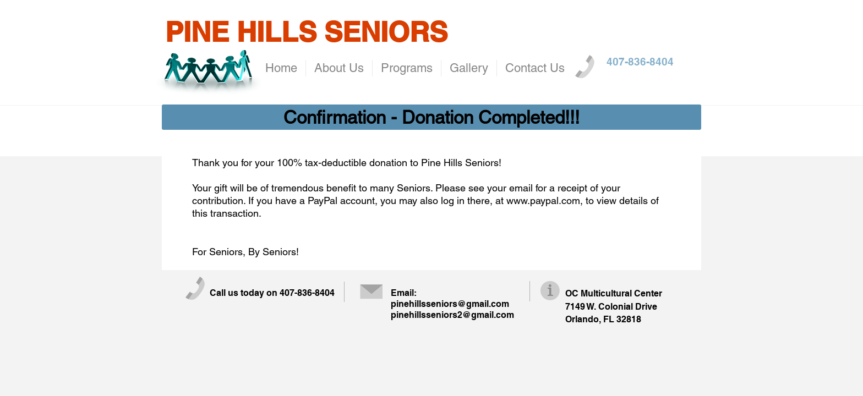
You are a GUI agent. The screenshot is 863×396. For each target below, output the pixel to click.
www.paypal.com (543, 200)
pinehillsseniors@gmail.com (450, 304)
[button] (431, 117)
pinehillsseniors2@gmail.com (452, 315)
